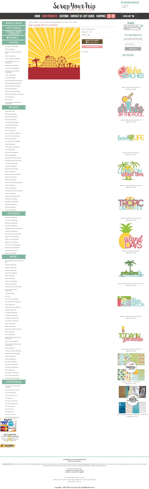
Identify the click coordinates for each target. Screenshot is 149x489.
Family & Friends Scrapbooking (13, 307)
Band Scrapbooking (10, 111)
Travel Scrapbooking (120, 464)
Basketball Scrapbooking (11, 116)
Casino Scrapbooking (10, 75)
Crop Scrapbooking (10, 293)
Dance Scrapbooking (10, 130)
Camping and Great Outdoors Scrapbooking (12, 71)
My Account (125, 5)
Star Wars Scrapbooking (11, 361)
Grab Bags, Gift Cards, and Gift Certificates (12, 386)
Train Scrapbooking (10, 370)
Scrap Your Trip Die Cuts (11, 395)
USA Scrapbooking (9, 49)
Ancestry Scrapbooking (10, 270)
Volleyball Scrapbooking (11, 199)
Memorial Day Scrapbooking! (12, 247)
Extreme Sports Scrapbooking (12, 136)
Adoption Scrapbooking (11, 267)
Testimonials (79, 479)
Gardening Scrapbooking (11, 312)
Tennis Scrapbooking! (10, 193)
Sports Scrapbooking (140, 464)
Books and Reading (10, 278)
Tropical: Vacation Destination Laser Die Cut (131, 316)
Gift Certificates (71, 481)
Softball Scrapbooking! (10, 188)
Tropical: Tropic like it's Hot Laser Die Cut (131, 218)
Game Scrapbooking (10, 144)
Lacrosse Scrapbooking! (11, 166)
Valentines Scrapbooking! (11, 231)
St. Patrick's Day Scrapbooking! (13, 244)
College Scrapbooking (10, 359)
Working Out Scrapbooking (11, 201)
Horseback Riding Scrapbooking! (13, 157)
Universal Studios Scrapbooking (13, 58)
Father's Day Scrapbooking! (12, 236)
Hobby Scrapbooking (10, 326)
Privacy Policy (71, 479)
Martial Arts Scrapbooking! (11, 168)
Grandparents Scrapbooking (12, 318)
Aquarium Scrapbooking (11, 273)
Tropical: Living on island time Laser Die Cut (131, 185)
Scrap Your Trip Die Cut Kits (12, 389)
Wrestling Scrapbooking (11, 204)
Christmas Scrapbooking (11, 217)
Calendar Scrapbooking (10, 284)
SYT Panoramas (9, 398)
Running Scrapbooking (10, 179)
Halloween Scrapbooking (11, 223)
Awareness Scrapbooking (11, 281)
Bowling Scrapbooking (10, 119)
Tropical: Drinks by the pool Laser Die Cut (131, 120)
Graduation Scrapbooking (11, 315)
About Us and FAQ (61, 479)
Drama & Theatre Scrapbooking (13, 133)
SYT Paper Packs (9, 411)
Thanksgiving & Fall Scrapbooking (13, 228)
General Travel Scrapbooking (12, 68)
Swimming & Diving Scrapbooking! (14, 190)
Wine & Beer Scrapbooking (11, 372)
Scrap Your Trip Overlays (11, 400)
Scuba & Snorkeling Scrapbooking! (13, 182)
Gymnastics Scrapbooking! (11, 152)
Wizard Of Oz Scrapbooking (12, 375)
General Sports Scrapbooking (12, 147)
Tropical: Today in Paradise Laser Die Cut (131, 349)
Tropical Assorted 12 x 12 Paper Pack (131, 381)
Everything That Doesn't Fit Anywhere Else (14, 261)
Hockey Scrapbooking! (10, 155)
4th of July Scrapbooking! (11, 225)
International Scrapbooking (11, 46)
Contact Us (85, 479)
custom (111, 464)
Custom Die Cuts (9, 409)
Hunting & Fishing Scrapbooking (13, 83)
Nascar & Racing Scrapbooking (12, 86)
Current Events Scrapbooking (12, 378)
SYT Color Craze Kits (10, 414)
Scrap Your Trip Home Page (60, 6)
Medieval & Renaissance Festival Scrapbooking (13, 338)
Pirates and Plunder (10, 348)
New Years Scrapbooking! (11, 220)
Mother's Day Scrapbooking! (12, 239)
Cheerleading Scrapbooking (12, 122)
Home (30, 22)
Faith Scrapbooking (10, 304)
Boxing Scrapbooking (10, 207)
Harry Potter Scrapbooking (11, 320)
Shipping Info (92, 479)
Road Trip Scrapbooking (11, 88)
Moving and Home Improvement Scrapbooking (13, 103)
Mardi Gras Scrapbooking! (11, 242)
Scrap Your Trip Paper (10, 392)
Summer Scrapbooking (10, 253)
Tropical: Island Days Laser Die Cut (131, 251)
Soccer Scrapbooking (10, 185)
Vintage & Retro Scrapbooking (12, 353)
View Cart (78, 481)
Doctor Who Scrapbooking (11, 299)
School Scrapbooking (10, 356)
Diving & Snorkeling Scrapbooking (13, 80)
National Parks (8, 99)
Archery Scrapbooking (10, 209)
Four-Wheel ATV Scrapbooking (12, 141)
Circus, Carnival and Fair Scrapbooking (11, 290)
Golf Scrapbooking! (10, 149)
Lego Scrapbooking (10, 334)
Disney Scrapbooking (10, 56)
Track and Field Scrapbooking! (12, 196)
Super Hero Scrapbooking (11, 364)
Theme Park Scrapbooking (11, 65)
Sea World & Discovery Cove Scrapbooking (12, 62)
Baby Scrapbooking (10, 275)
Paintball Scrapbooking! (11, 177)
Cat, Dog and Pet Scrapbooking (12, 301)
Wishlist (124, 7)
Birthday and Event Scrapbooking (13, 286)
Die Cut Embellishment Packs (12, 417)
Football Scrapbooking (10, 138)
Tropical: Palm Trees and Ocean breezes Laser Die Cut (131, 283)
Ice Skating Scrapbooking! (11, 163)
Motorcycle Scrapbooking (11, 341)
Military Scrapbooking (10, 264)
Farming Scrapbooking (10, 309)
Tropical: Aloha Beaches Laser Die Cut (131, 87)
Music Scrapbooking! (10, 171)
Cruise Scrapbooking (10, 77)
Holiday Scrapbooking (54, 465)
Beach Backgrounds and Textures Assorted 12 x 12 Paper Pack (132, 414)
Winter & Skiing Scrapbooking (12, 91)
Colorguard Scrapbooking (11, 125)
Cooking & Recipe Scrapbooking (13, 350)
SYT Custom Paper (9, 406)
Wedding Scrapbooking (65, 465)
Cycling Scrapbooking (10, 127)
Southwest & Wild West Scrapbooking (14, 94)
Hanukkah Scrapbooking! (11, 250)
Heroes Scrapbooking (10, 323)
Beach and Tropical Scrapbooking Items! (13, 52)
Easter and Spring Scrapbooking (13, 234)
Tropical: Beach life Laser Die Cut (131, 152)
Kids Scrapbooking (9, 331)
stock (106, 464)
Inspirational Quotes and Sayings (13, 329)
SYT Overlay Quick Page (11, 403)
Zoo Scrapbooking (9, 97)
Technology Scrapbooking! (11, 367)
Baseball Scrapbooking (10, 114)
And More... (36, 22)
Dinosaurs (7, 296)
